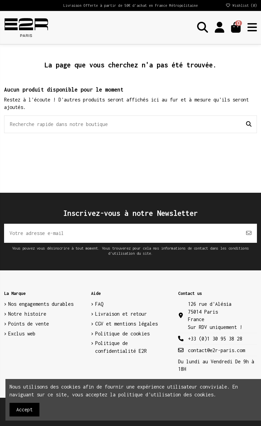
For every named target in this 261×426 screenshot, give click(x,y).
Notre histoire (27, 314)
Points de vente (28, 324)
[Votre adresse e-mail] (122, 233)
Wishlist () (241, 5)
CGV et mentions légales (126, 324)
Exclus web (21, 333)
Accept (24, 409)
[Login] (219, 27)
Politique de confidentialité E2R (121, 346)
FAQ (99, 304)
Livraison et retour (121, 314)
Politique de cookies (122, 333)
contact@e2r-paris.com (216, 350)
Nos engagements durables (40, 304)
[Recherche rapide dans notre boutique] (249, 124)
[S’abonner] (249, 233)
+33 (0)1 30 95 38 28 (215, 339)
